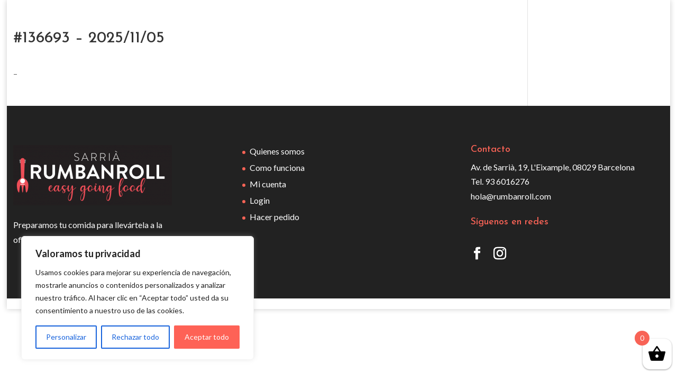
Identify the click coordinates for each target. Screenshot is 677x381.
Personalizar (66, 336)
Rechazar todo (135, 336)
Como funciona (277, 167)
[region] (137, 298)
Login (260, 200)
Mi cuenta (268, 184)
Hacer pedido (274, 217)
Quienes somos (277, 151)
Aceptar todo (207, 336)
